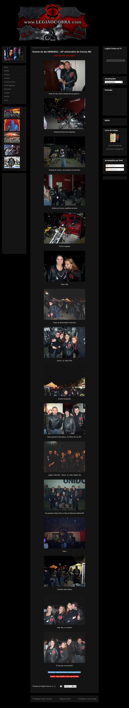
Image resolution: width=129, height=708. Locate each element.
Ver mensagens (114, 145)
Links (6, 100)
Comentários (111, 169)
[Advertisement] (12, 212)
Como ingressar (9, 85)
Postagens (110, 166)
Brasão (6, 96)
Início (6, 67)
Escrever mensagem (115, 149)
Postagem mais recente (42, 699)
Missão (6, 71)
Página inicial (65, 699)
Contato (7, 93)
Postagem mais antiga (87, 699)
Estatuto (7, 78)
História (6, 75)
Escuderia (7, 89)
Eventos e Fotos (9, 82)
